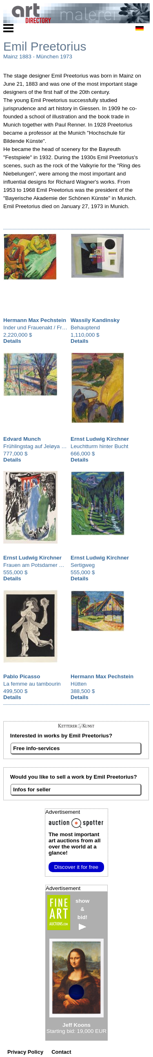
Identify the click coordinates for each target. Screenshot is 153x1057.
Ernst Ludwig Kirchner (100, 439)
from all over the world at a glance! (74, 843)
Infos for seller (32, 789)
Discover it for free (76, 867)
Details (12, 341)
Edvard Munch (22, 439)
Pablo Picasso (21, 676)
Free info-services (36, 748)
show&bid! (82, 914)
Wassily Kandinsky (95, 320)
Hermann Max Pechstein (34, 320)
